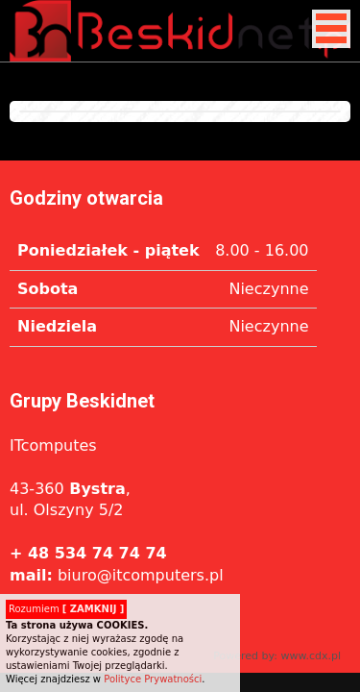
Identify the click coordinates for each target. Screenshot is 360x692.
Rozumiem (66, 609)
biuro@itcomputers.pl (117, 575)
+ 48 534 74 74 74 (88, 553)
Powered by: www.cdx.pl (277, 656)
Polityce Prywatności (153, 679)
